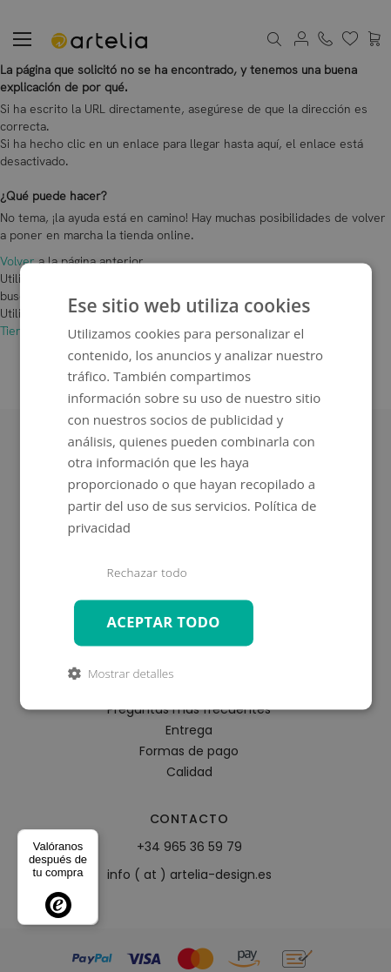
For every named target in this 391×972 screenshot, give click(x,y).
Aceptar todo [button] (162, 622)
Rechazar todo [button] (146, 573)
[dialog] (195, 486)
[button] (120, 673)
